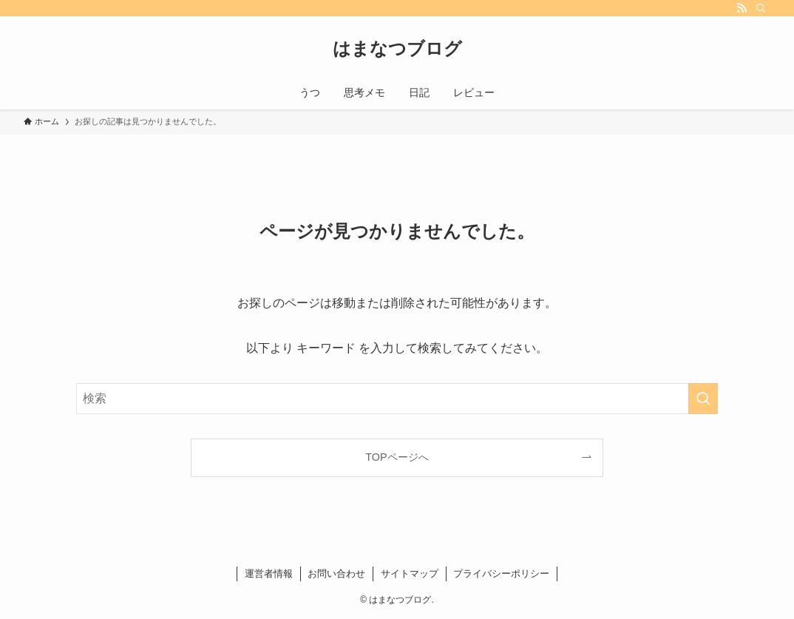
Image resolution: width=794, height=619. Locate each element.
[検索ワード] (397, 398)
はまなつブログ (397, 49)
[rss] (741, 8)
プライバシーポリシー (501, 573)
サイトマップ (409, 573)
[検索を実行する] (703, 398)
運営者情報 (269, 573)
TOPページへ (396, 457)
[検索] (760, 8)
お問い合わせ (336, 573)
